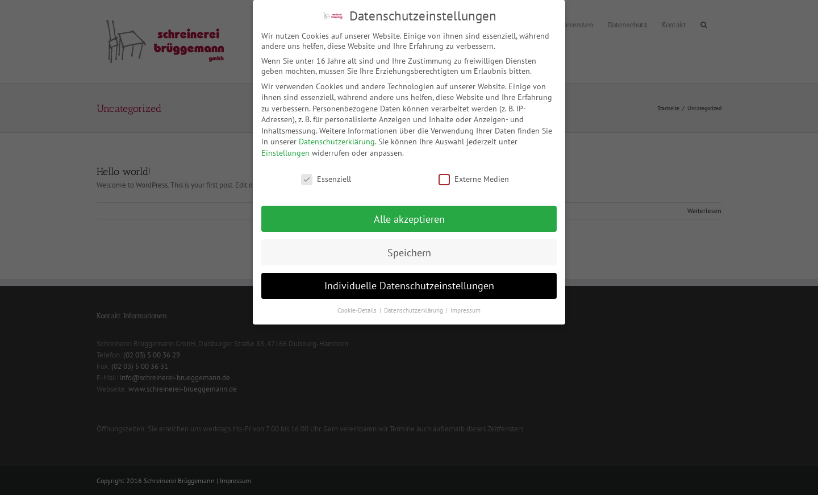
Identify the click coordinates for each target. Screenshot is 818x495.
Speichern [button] (409, 248)
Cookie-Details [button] (357, 306)
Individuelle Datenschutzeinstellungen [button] (409, 281)
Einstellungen (285, 149)
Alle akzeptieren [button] (409, 214)
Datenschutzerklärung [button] (414, 306)
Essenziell (326, 174)
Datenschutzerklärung (337, 137)
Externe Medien (474, 174)
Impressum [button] (465, 306)
